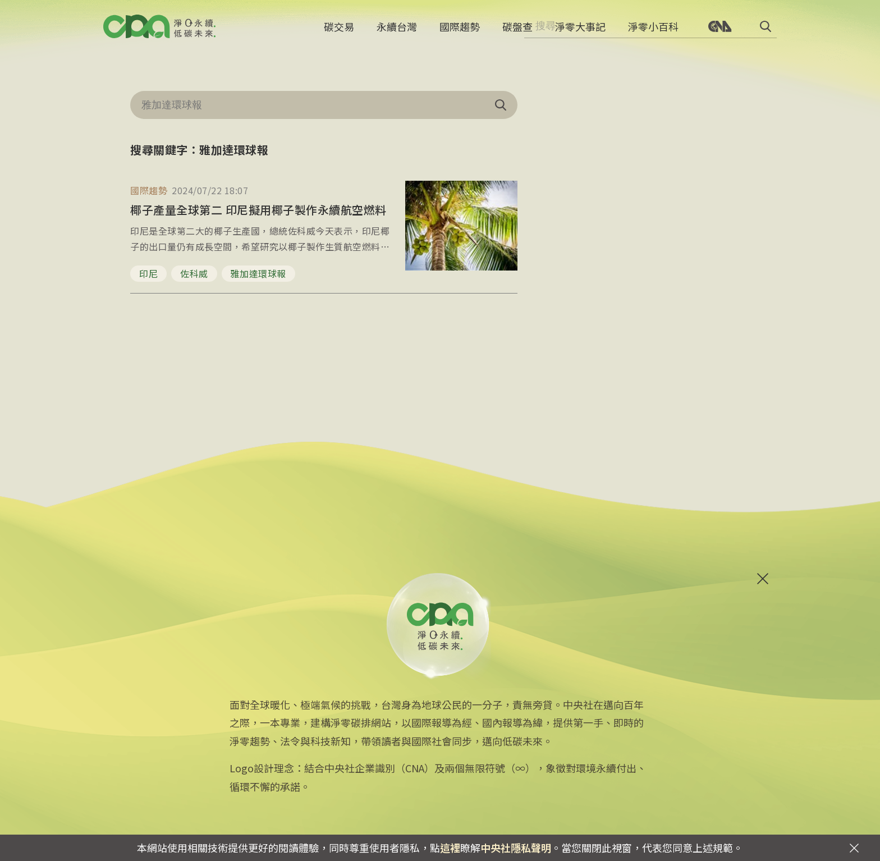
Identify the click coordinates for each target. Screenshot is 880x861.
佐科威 (194, 273)
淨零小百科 (653, 31)
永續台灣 (397, 31)
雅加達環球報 (258, 273)
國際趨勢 (459, 31)
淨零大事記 (580, 31)
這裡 (450, 847)
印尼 (148, 273)
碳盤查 (517, 31)
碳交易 (339, 31)
